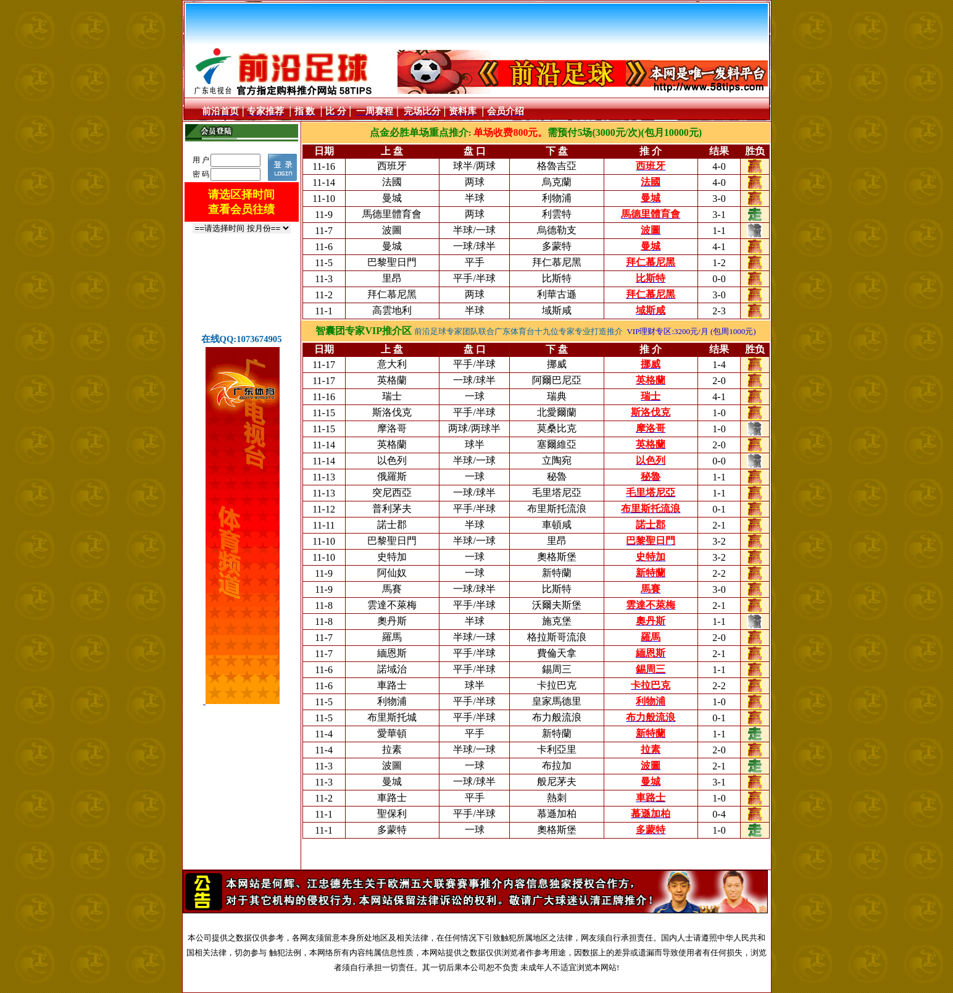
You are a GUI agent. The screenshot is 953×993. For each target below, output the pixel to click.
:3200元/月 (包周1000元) (713, 331)
